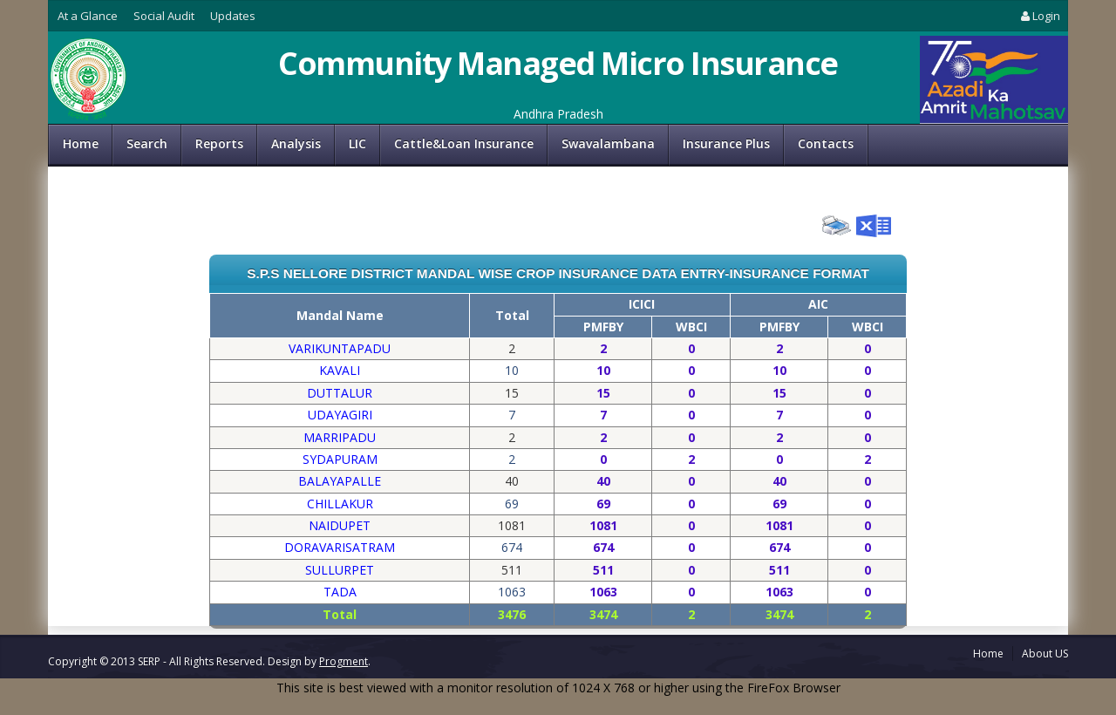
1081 (603, 525)
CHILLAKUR (340, 503)
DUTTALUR (339, 393)
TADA (340, 591)
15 (603, 393)
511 (603, 570)
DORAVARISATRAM (339, 547)
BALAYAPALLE (339, 481)
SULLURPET (339, 570)
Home (81, 143)
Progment (343, 661)
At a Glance (88, 16)
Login (1039, 16)
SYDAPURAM (340, 459)
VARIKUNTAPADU (340, 348)
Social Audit (163, 16)
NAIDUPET (340, 525)
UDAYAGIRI (340, 414)
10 (603, 370)
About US (1045, 653)
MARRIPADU (339, 437)
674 (603, 547)
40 (603, 481)
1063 (603, 591)
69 (603, 503)
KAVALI (339, 370)
